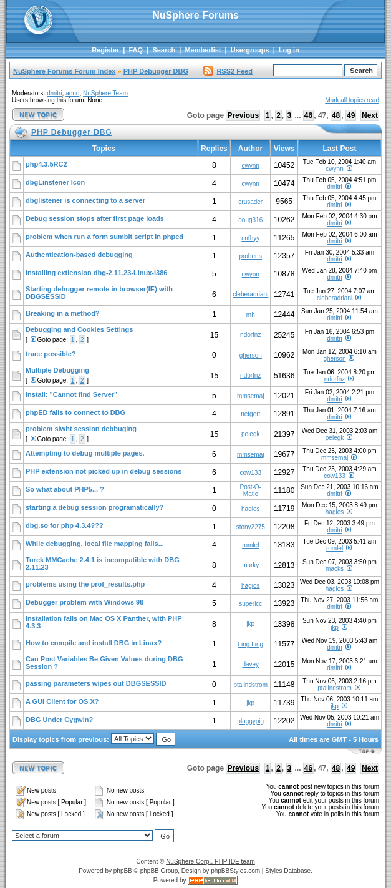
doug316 (250, 220)
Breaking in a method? (63, 313)
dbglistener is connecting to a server (85, 200)
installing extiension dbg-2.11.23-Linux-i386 (96, 272)
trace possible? (51, 354)
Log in (289, 50)
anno (72, 93)
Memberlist (203, 50)
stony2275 (250, 527)
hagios (250, 508)
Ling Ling (250, 644)
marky (250, 565)
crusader (250, 201)
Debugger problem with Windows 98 (84, 602)
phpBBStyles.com (235, 870)
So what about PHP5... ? (65, 489)
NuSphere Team (105, 93)
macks (335, 568)
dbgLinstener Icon (55, 182)
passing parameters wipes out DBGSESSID (96, 683)
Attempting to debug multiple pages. (85, 453)
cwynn (250, 165)
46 (308, 115)
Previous (243, 115)
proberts (250, 256)
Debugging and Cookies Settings (79, 329)
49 (351, 115)
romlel (250, 545)
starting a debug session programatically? (94, 507)
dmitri (54, 93)
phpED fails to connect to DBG (75, 412)
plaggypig (250, 721)
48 (336, 115)
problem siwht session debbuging (81, 428)
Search (163, 50)
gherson (250, 355)
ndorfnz (250, 334)
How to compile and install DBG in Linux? (94, 642)
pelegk (250, 434)
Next (370, 115)
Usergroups (250, 50)
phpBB (122, 870)
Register (105, 50)
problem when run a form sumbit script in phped (104, 236)
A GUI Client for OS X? (62, 701)
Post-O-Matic (250, 490)
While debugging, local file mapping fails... (95, 543)
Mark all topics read (352, 100)
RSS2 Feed (227, 71)
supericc (250, 603)
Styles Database (288, 870)
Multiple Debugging (57, 370)
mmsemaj (250, 396)
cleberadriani (250, 294)
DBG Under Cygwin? (59, 719)
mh (250, 314)
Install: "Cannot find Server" (71, 394)
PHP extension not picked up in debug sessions (103, 471)
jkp (250, 623)
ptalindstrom (251, 684)
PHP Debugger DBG (155, 71)
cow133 (250, 472)
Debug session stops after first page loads (95, 218)
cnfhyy (250, 238)
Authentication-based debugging (79, 254)
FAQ (135, 50)
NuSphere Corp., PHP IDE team (210, 861)
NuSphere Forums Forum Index (64, 71)
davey (250, 664)
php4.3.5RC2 (46, 164)
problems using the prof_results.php (85, 584)
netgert (250, 414)
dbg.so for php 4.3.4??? (65, 525)
